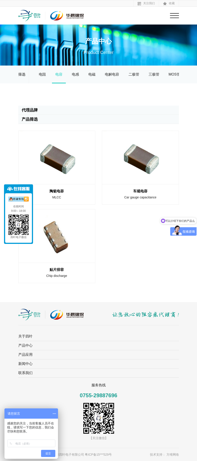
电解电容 (112, 74)
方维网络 (172, 454)
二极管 (134, 74)
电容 (58, 74)
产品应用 (25, 354)
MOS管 (174, 74)
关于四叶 (25, 336)
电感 (75, 74)
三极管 (154, 74)
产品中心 (25, 345)
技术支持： (158, 454)
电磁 (91, 74)
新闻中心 (25, 364)
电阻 (42, 74)
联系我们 (25, 373)
